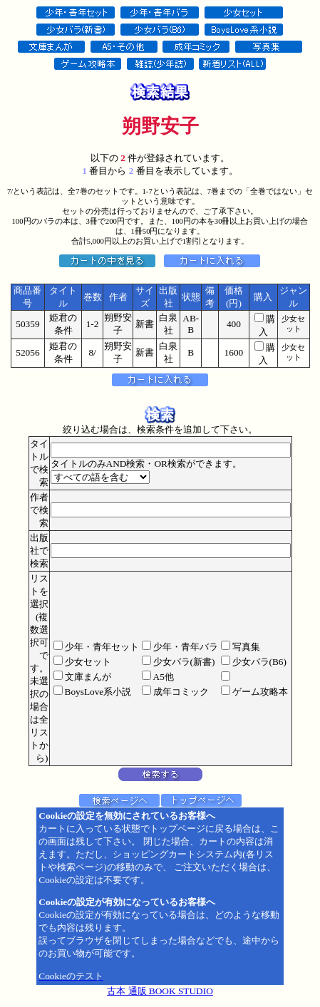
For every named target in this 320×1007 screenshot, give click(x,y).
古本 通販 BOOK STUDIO (160, 991)
